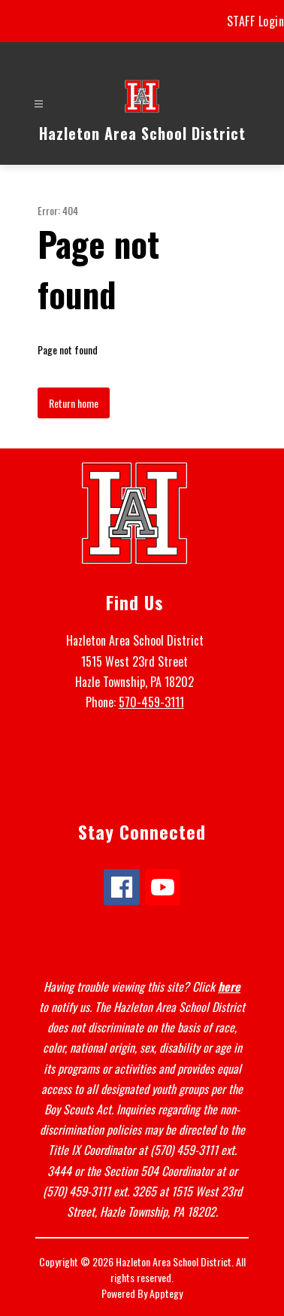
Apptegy (166, 1293)
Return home (73, 403)
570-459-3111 (151, 702)
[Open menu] (38, 104)
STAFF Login (256, 21)
